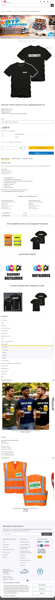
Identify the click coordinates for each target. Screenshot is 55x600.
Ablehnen (42, 593)
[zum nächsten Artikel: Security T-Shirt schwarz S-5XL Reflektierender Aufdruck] (52, 11)
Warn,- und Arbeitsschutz (7, 341)
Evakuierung (4, 333)
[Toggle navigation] (2, 1)
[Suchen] (26, 5)
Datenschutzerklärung (28, 529)
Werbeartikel (4, 371)
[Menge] (11, 147)
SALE (2, 376)
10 (36, 41)
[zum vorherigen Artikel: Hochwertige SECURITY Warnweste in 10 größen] (49, 11)
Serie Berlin (23, 557)
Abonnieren (47, 534)
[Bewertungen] (25, 509)
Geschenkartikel (5, 360)
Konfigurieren (42, 589)
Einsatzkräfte (4, 344)
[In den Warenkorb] (2, 44)
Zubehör (4, 358)
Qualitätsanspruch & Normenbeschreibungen (26, 551)
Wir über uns (23, 562)
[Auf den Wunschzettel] (50, 47)
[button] (41, 1)
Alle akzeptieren (42, 584)
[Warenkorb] (50, 1)
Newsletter (22, 565)
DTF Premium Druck (6, 328)
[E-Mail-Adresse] (22, 534)
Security (8, 112)
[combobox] (27, 121)
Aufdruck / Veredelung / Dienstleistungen (11, 363)
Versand (13, 131)
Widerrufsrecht (6, 552)
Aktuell (2, 323)
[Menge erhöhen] (24, 147)
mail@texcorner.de (9, 454)
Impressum (5, 547)
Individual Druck (5, 336)
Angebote (3, 325)
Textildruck (3, 374)
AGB (4, 542)
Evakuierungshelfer (24, 544)
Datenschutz (6, 544)
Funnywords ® (4, 366)
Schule (2, 339)
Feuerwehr (4, 347)
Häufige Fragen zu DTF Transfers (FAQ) (25, 547)
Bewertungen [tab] (16, 158)
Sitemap (5, 557)
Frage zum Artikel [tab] (27, 158)
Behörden (4, 352)
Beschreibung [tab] (5, 158)
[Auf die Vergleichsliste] (47, 47)
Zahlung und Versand (25, 560)
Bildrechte (5, 554)
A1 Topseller (4, 320)
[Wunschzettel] (44, 1)
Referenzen (23, 555)
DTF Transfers (4, 331)
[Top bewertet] (53, 458)
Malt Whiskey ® (5, 368)
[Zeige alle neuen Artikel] (53, 380)
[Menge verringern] (2, 147)
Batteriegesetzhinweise (8, 549)
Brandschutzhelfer (24, 542)
